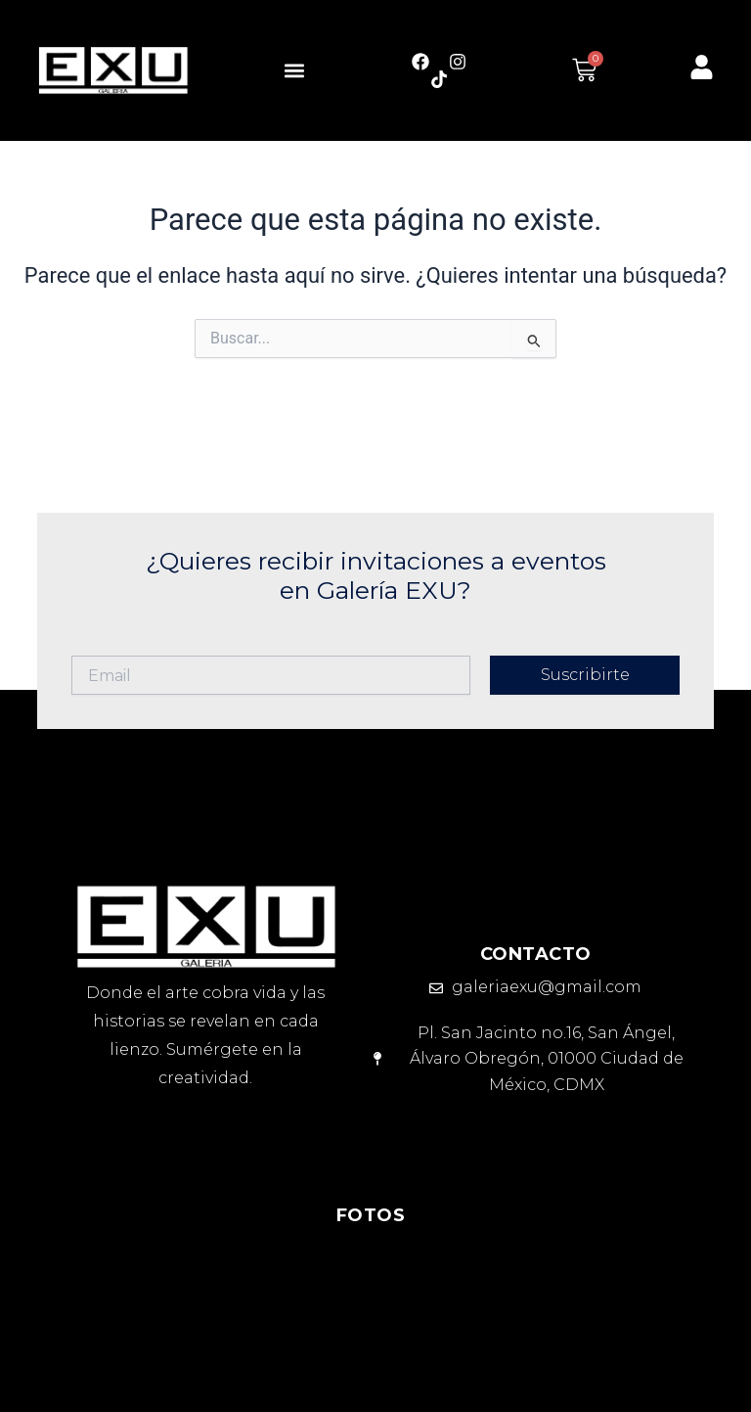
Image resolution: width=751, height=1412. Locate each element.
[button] (294, 70)
